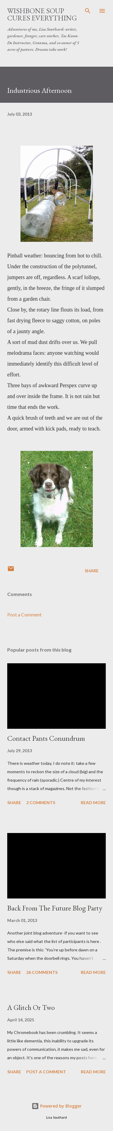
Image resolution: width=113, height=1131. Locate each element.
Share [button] (92, 570)
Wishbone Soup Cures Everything (42, 14)
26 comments (42, 972)
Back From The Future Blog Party (54, 908)
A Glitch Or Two (31, 1007)
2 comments (40, 802)
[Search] (87, 10)
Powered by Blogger (57, 1106)
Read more (93, 802)
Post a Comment (24, 614)
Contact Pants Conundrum (46, 738)
